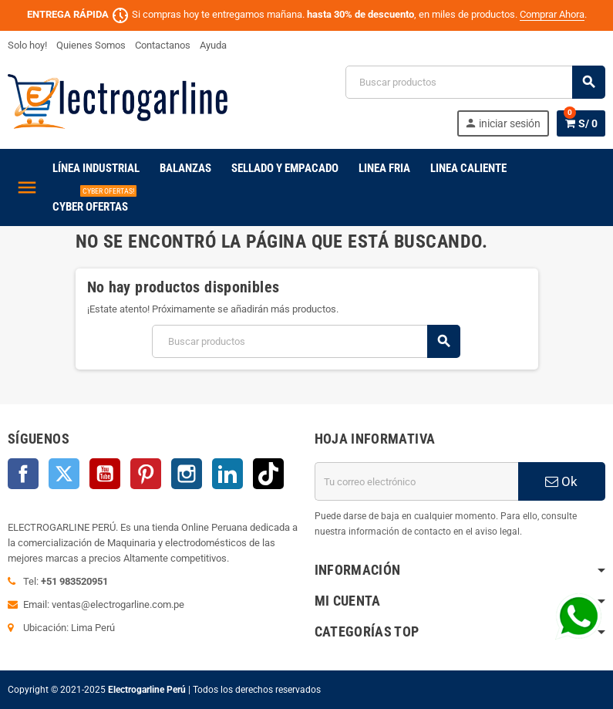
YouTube (104, 473)
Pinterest (145, 473)
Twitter (64, 473)
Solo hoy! (27, 45)
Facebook (23, 473)
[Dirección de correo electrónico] (416, 481)
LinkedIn (227, 473)
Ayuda (213, 45)
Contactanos (162, 45)
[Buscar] (475, 82)
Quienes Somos (91, 45)
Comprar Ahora (552, 14)
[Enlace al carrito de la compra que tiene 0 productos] (581, 123)
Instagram (186, 473)
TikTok (268, 473)
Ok (561, 481)
